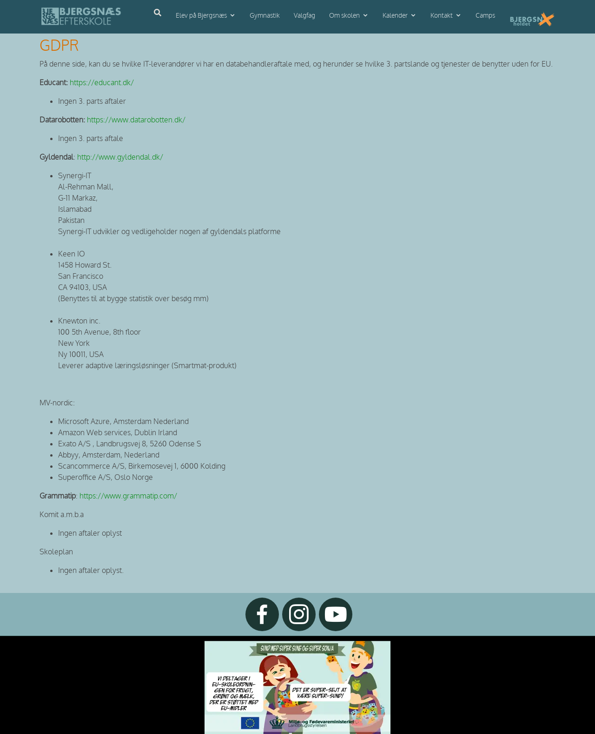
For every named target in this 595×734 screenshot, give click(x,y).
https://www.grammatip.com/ (128, 496)
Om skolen (344, 15)
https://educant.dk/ (103, 83)
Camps (485, 15)
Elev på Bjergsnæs (201, 15)
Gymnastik (265, 15)
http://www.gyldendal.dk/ (120, 157)
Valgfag (304, 15)
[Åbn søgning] (157, 13)
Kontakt (441, 15)
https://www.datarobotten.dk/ (136, 120)
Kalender (395, 15)
